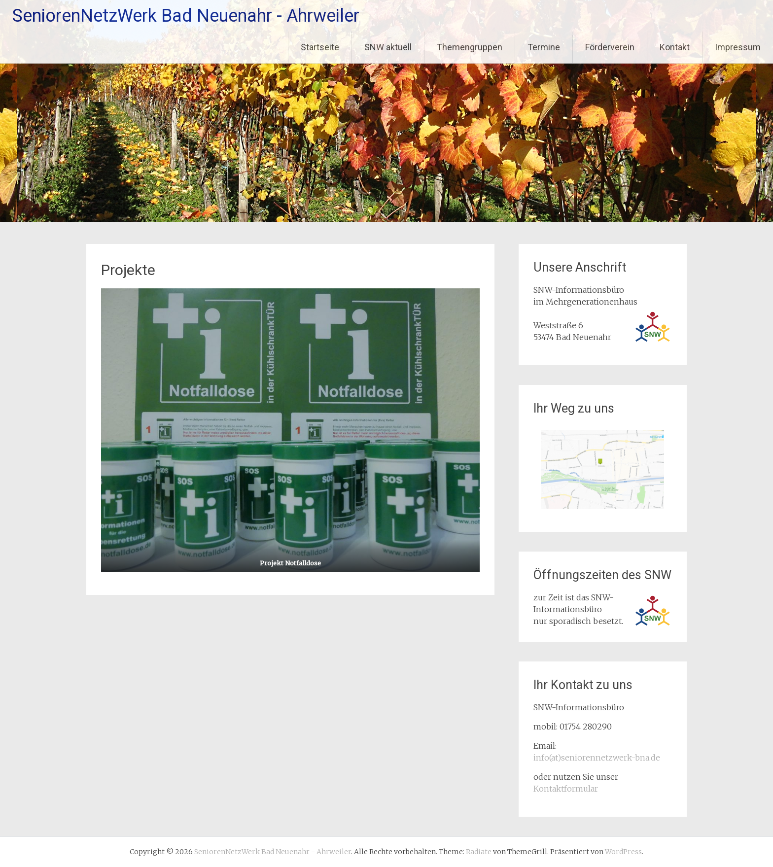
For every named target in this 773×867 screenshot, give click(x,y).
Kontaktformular (565, 789)
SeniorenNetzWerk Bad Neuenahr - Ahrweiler (185, 15)
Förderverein (609, 47)
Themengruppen (469, 47)
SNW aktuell (388, 47)
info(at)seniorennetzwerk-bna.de (596, 758)
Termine (543, 47)
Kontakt (675, 47)
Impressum (738, 47)
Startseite (320, 47)
